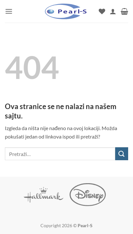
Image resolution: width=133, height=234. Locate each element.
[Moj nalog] (113, 11)
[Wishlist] (102, 11)
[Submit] (121, 153)
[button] (9, 11)
